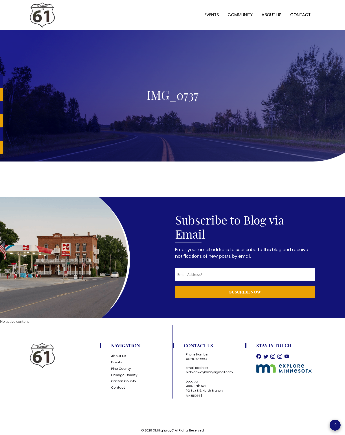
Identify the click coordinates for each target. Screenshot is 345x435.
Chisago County (124, 375)
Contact (300, 15)
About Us (271, 15)
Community (240, 15)
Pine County (121, 368)
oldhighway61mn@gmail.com (209, 372)
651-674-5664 (196, 359)
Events (211, 15)
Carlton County (123, 381)
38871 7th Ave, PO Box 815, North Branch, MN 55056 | (204, 391)
